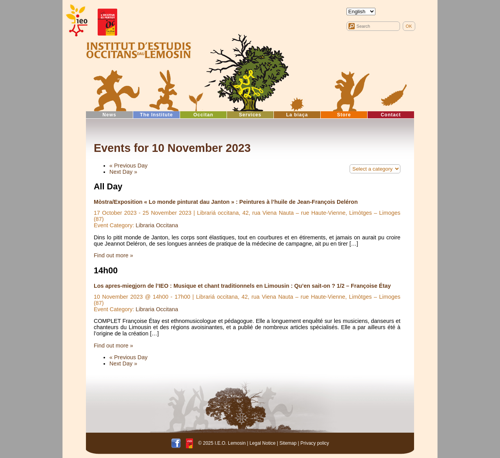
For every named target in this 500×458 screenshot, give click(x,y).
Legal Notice (263, 443)
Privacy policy (314, 443)
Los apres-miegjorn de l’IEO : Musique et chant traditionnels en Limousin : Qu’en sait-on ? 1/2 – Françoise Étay (242, 286)
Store (344, 115)
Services (250, 115)
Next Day (123, 172)
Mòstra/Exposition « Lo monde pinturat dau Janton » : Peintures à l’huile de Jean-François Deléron (226, 202)
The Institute (156, 115)
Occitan (203, 115)
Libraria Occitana (157, 225)
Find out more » (113, 255)
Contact (391, 115)
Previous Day (128, 165)
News (109, 115)
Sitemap (287, 443)
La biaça (297, 115)
